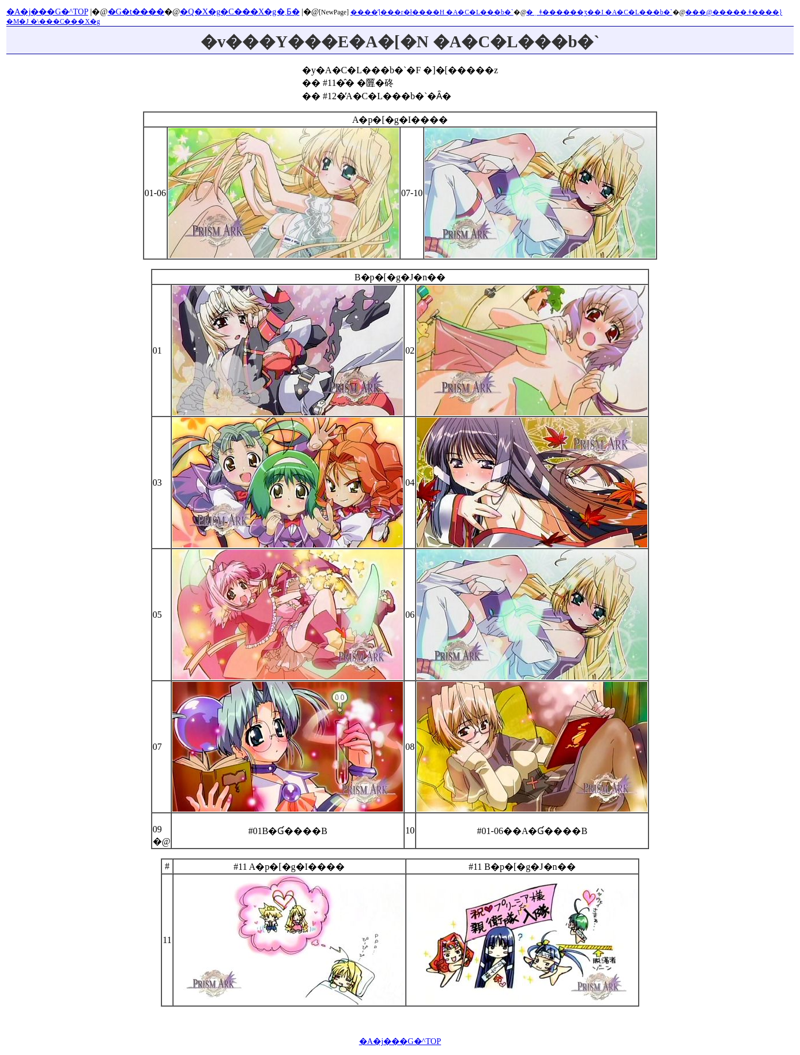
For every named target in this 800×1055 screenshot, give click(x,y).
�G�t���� (136, 11)
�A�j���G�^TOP (47, 11)
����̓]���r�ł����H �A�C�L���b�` (432, 12)
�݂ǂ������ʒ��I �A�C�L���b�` (599, 12)
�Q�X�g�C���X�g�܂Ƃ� (239, 11)
